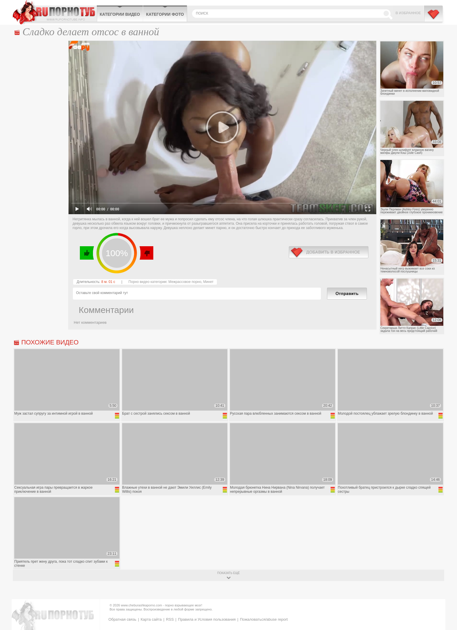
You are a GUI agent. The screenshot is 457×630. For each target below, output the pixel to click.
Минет (208, 282)
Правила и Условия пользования (207, 619)
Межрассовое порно (184, 282)
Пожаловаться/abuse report (264, 619)
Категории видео (120, 14)
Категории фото (165, 14)
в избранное (328, 252)
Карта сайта (150, 619)
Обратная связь (122, 619)
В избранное (408, 13)
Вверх (445, 591)
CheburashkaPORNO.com (54, 12)
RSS (170, 619)
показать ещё (228, 573)
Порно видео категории (147, 282)
